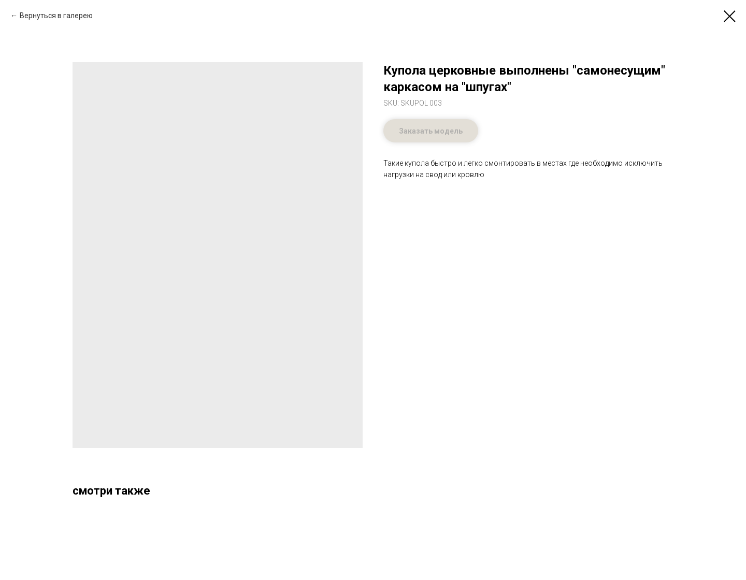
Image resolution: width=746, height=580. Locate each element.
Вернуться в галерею (56, 15)
